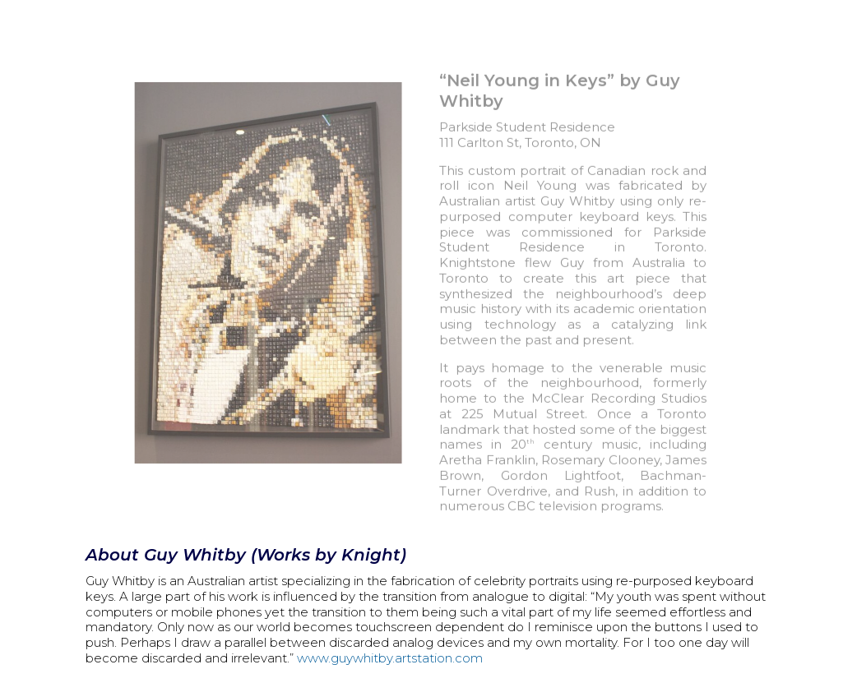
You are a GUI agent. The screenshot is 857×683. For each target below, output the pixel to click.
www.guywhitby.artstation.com (390, 658)
